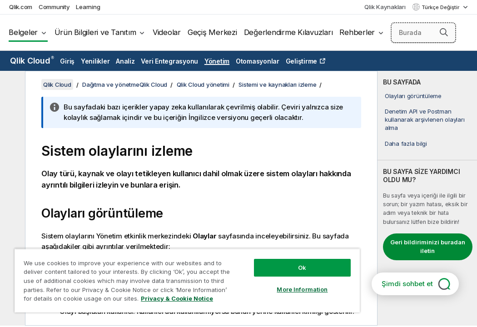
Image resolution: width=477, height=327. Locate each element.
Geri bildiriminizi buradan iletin (427, 246)
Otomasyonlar (257, 61)
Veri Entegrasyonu (169, 61)
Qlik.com (20, 6)
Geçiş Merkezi (212, 32)
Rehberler (357, 32)
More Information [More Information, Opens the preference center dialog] (244, 273)
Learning (88, 6)
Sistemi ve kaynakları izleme (277, 84)
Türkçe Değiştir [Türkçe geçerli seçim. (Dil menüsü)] (441, 7)
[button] (444, 32)
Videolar (167, 32)
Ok (244, 251)
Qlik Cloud (32, 60)
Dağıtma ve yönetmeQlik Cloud (124, 84)
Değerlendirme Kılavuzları (288, 32)
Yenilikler (95, 61)
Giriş (67, 61)
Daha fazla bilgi (406, 143)
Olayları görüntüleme (413, 95)
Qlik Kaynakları (384, 6)
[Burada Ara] (424, 32)
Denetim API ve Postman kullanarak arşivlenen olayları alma (425, 119)
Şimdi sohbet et (407, 283)
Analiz (125, 61)
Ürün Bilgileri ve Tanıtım (95, 32)
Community (54, 6)
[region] (153, 272)
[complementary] (427, 198)
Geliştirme (302, 61)
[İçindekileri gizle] (11, 85)
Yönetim (216, 61)
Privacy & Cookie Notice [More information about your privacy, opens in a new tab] (76, 300)
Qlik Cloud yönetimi (203, 84)
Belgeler (23, 32)
